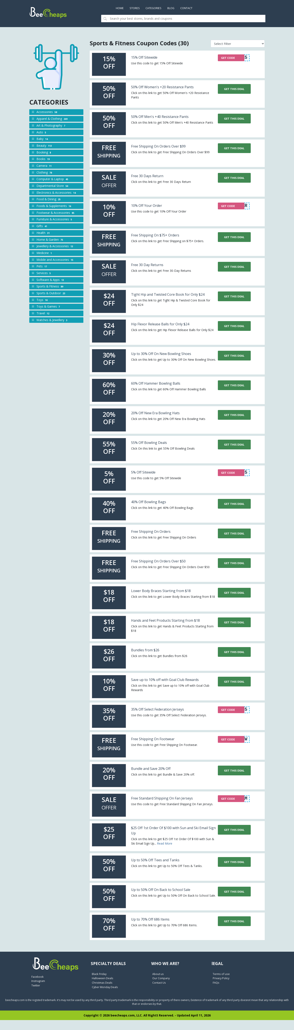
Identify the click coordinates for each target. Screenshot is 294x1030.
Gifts (42, 227)
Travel (43, 314)
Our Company (161, 989)
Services (44, 274)
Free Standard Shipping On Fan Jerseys (163, 811)
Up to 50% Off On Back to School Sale (169, 900)
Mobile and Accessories (55, 260)
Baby (42, 139)
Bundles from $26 (149, 658)
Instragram (38, 991)
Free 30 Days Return (151, 178)
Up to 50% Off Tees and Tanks (162, 870)
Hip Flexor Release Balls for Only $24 (168, 329)
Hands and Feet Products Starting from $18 (172, 628)
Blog (177, 8)
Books (43, 159)
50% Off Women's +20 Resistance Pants (165, 89)
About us (158, 984)
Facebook (38, 986)
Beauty (44, 146)
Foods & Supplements (54, 206)
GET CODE (229, 60)
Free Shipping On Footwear (159, 749)
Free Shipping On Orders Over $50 (166, 566)
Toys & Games (48, 307)
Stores (137, 8)
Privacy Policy (222, 989)
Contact (195, 8)
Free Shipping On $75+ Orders (162, 238)
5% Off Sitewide (147, 477)
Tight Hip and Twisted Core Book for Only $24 (169, 299)
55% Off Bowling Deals (154, 448)
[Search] (186, 19)
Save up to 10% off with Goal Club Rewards (165, 690)
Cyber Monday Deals (106, 997)
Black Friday (100, 984)
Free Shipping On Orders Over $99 (166, 149)
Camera (44, 166)
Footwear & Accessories (55, 213)
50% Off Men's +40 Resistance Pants (168, 119)
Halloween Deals (103, 989)
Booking (44, 153)
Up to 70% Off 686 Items (155, 929)
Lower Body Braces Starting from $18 (169, 596)
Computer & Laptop (52, 180)
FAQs (216, 993)
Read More (164, 854)
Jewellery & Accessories (55, 247)
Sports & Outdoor (51, 294)
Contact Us (159, 993)
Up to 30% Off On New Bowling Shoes (169, 359)
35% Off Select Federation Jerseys (165, 719)
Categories (158, 8)
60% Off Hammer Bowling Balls (163, 388)
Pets (42, 267)
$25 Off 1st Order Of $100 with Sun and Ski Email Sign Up (171, 840)
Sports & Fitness (50, 287)
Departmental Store (52, 186)
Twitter (36, 995)
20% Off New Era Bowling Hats (162, 418)
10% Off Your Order (151, 208)
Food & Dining (48, 200)
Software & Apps (50, 280)
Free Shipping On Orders (156, 537)
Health (43, 233)
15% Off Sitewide (148, 57)
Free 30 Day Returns (151, 267)
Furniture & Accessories (54, 220)
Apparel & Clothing (52, 119)
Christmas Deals (103, 993)
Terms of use (222, 984)
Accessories (47, 112)
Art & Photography (51, 126)
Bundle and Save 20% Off (156, 779)
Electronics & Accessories (56, 193)
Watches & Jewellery (52, 321)
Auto (41, 133)
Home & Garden (50, 240)
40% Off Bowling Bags (153, 507)
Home (122, 8)
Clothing (44, 173)
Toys (42, 300)
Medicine (44, 253)
